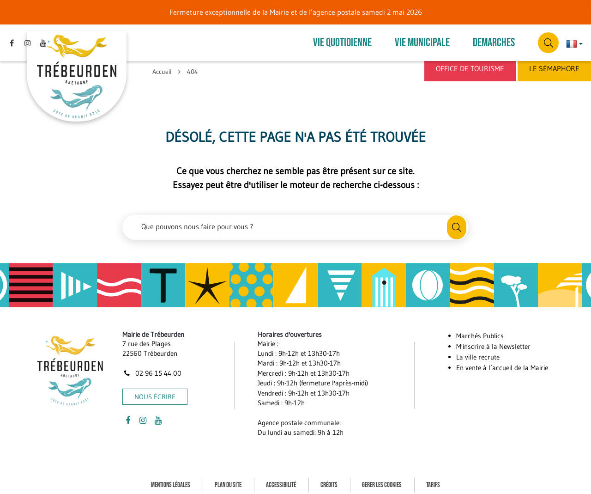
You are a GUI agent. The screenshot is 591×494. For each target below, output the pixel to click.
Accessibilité (281, 479)
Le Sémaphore (554, 68)
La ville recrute (478, 352)
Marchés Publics (480, 330)
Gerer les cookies (382, 479)
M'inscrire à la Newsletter (493, 341)
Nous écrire (154, 391)
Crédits (329, 479)
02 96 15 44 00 (151, 368)
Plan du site (228, 479)
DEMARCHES (494, 40)
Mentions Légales (170, 479)
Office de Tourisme (470, 68)
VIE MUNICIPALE (422, 40)
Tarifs (433, 479)
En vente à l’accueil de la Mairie (502, 362)
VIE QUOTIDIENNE (342, 40)
